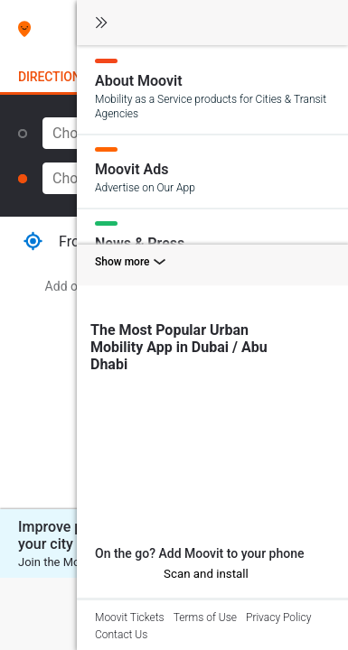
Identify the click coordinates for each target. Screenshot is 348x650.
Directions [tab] (53, 77)
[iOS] (102, 573)
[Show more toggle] (212, 265)
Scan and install (206, 573)
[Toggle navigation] (101, 24)
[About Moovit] (212, 89)
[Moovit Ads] (212, 171)
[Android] (119, 573)
